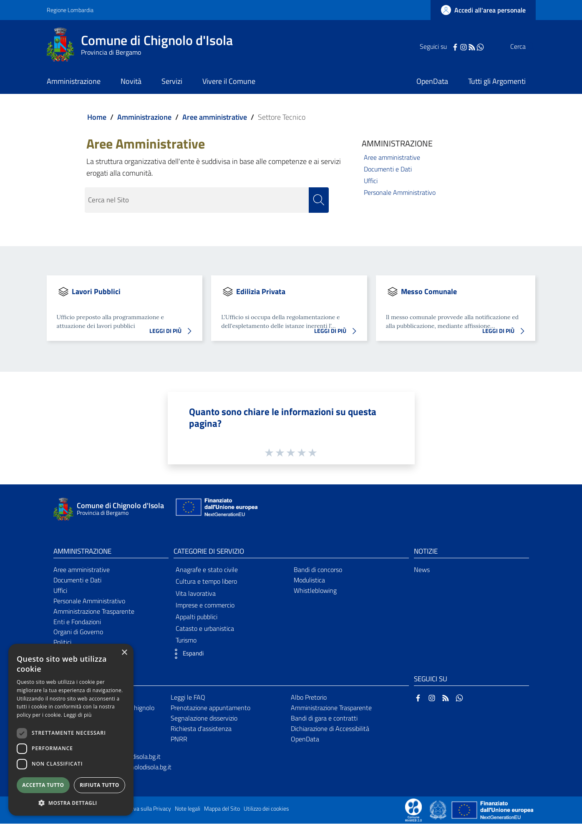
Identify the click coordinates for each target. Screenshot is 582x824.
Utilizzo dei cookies (266, 809)
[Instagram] (447, 46)
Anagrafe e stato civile (207, 570)
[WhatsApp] (463, 46)
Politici (62, 643)
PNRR (179, 739)
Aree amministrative (214, 117)
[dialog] (71, 730)
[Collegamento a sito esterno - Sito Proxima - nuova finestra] (413, 810)
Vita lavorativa (196, 593)
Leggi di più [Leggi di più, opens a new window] (78, 714)
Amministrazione (144, 117)
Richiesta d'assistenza (201, 729)
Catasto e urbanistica (205, 629)
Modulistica (309, 580)
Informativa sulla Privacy (141, 809)
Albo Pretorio (309, 698)
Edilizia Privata (260, 291)
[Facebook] (438, 46)
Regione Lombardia (70, 9)
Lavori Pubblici (96, 291)
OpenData (305, 739)
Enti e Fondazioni (77, 622)
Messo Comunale (429, 291)
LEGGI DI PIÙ (172, 331)
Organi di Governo (78, 632)
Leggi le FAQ (188, 698)
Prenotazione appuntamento (210, 708)
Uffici (371, 181)
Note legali (187, 809)
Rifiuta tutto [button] (99, 785)
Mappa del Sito (222, 809)
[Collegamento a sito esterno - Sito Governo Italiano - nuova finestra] (439, 810)
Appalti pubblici (196, 617)
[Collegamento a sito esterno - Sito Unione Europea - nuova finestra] (215, 509)
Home (96, 117)
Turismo (186, 640)
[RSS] (455, 46)
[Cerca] (526, 46)
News (422, 570)
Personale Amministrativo (400, 192)
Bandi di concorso (318, 570)
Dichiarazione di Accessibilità (330, 729)
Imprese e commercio (205, 605)
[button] (186, 653)
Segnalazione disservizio (204, 718)
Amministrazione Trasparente (93, 612)
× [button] (124, 653)
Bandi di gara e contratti (324, 718)
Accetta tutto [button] (43, 785)
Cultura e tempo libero (206, 582)
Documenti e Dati (388, 169)
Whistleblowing (315, 591)
